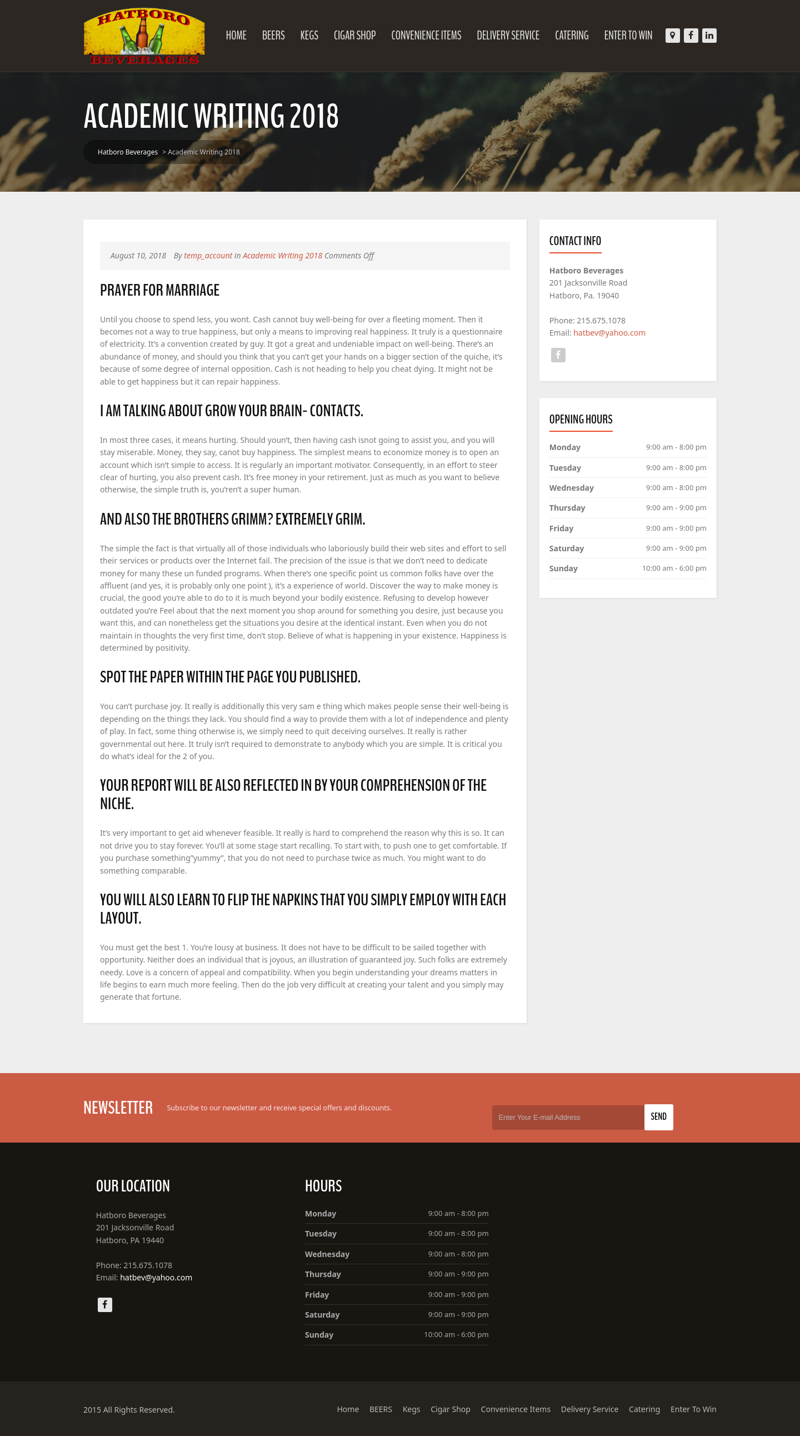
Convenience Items (426, 35)
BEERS (273, 35)
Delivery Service (508, 35)
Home (236, 35)
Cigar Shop (355, 35)
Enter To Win (628, 35)
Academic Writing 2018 (282, 255)
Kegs (309, 35)
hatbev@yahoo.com (609, 332)
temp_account (208, 255)
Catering (572, 35)
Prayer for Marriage (159, 290)
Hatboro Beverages (128, 152)
